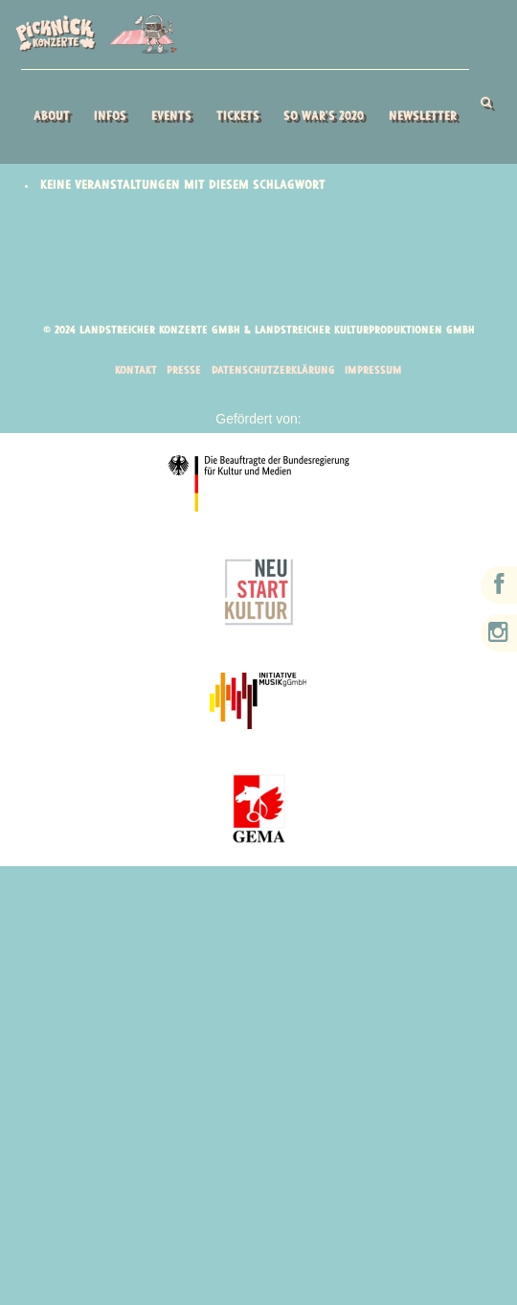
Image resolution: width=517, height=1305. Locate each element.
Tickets (236, 116)
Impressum (377, 372)
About (51, 116)
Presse (181, 372)
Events (170, 116)
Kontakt (132, 372)
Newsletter (422, 116)
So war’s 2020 (322, 116)
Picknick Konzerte (95, 34)
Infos (110, 116)
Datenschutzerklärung (274, 372)
